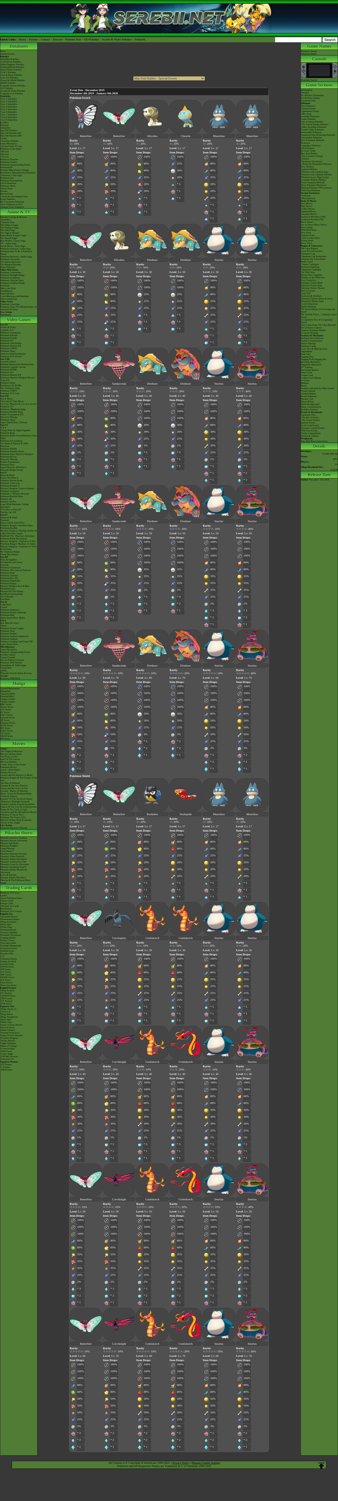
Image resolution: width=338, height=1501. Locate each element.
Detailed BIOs (7, 696)
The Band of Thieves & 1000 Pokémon (14, 444)
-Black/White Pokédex (11, 69)
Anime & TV (19, 212)
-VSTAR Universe (9, 1056)
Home (22, 39)
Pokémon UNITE (8, 348)
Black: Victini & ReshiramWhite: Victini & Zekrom (16, 794)
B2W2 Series (6, 730)
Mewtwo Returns (8, 762)
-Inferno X (5, 1011)
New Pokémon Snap (10, 388)
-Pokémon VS (7, 1059)
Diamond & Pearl (8, 517)
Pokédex (305, 92)
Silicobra (152, 136)
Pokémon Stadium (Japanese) (14, 636)
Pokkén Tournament (9, 462)
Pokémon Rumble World (12, 451)
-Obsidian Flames (8, 958)
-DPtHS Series (7, 977)
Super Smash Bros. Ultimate (13, 422)
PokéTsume (5, 314)
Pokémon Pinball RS (10, 580)
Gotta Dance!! (7, 851)
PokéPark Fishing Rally (11, 594)
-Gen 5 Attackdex (8, 109)
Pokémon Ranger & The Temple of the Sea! (18, 779)
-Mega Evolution (8, 922)
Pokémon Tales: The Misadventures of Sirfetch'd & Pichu (18, 308)
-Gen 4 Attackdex (8, 106)
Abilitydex (5, 127)
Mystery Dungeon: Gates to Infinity (17, 488)
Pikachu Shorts (18, 832)
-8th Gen (4, 154)
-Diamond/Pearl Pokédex (12, 67)
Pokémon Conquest (9, 491)
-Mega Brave (6, 1014)
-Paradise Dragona (9, 1038)
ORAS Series (6, 736)
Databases (19, 46)
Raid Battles (6, 908)
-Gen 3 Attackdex (8, 104)
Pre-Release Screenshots (312, 95)
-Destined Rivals (8, 929)
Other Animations (8, 299)
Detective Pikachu (9, 417)
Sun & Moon (6, 398)
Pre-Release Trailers (310, 98)
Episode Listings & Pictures (13, 217)
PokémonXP (6, 167)
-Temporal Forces (8, 948)
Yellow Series (6, 707)
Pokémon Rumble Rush (11, 411)
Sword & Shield (8, 361)
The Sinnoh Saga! (8, 238)
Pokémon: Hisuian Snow (12, 280)
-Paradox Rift (6, 953)
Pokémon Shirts (7, 186)
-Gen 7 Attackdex (8, 114)
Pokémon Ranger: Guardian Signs (16, 525)
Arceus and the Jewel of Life (14, 788)
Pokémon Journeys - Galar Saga (15, 248)
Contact (45, 39)
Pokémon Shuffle (8, 448)
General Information (10, 688)
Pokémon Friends (8, 338)
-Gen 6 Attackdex (8, 112)
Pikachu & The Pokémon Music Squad (15, 881)
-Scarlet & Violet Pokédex (12, 90)
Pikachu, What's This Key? (13, 877)
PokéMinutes (6, 291)
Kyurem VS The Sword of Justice (16, 798)
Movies (18, 743)
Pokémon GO (6, 340)
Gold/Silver (5, 604)
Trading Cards (19, 887)
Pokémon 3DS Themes (11, 662)
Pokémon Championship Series (15, 164)
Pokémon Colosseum (10, 567)
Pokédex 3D (6, 499)
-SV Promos (6, 993)
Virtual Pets (5, 668)
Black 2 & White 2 (9, 477)
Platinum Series (7, 722)
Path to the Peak (8, 288)
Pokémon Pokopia (9, 335)
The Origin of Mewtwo (11, 751)
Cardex (3, 138)
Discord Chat (6, 193)
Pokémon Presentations (11, 180)
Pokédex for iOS (8, 512)
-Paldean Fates (7, 951)
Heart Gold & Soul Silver (12, 522)
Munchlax (219, 136)
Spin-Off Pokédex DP (10, 133)
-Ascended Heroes (9, 916)
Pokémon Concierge (10, 304)
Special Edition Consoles (12, 660)
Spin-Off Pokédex (8, 130)
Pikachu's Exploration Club (13, 861)
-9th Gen (4, 151)
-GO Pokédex (6, 88)
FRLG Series (6, 715)
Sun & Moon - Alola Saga (12, 246)
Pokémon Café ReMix (11, 343)
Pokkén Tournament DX (12, 414)
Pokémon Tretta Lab (10, 483)
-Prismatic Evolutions (10, 935)
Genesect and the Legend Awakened (17, 804)
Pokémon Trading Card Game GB (16, 641)
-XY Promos (6, 1001)
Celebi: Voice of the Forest (13, 764)
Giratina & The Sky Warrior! (14, 785)
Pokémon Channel (9, 575)
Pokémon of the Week (10, 149)
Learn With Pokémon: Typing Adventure (14, 505)
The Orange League (9, 227)
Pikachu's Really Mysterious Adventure (13, 871)
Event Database (7, 199)
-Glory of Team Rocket (11, 1024)
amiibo (3, 670)
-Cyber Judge (6, 1053)
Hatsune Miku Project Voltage (14, 170)
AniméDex (5, 219)
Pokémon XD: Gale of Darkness (15, 570)
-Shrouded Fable (8, 943)
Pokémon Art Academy (11, 441)
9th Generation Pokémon (12, 201)
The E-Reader (6, 596)
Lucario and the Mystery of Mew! (16, 775)
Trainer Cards (6, 900)
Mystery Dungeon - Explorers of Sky (18, 541)
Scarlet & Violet (8, 327)
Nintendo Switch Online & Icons (16, 673)
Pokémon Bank (7, 433)
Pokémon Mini (7, 615)
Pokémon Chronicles (10, 259)
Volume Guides (7, 701)
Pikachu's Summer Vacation (13, 838)
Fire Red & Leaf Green (11, 562)
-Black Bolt (5, 924)
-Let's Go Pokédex (9, 77)
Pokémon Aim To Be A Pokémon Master (16, 252)
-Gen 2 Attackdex (8, 101)
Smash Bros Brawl (9, 554)
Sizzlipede (186, 814)
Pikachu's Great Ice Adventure (14, 864)
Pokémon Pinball (8, 633)
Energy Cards (6, 903)
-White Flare (6, 927)
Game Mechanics (8, 143)
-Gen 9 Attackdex (8, 120)
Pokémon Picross (8, 456)
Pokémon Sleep (7, 351)
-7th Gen (4, 156)
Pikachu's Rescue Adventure (13, 840)
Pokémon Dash (7, 573)
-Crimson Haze (7, 1048)
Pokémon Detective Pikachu (13, 828)
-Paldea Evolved (8, 961)
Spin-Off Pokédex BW (11, 135)
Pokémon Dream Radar (11, 480)
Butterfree (86, 136)
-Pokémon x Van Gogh (11, 175)
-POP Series (6, 1003)
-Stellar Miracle (7, 1040)
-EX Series (5, 980)
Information (306, 90)
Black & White (7, 475)
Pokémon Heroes (8, 767)
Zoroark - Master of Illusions (14, 791)
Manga (18, 683)
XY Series (5, 733)
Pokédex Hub (73, 39)
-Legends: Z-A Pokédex (11, 93)
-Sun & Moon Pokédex (11, 75)
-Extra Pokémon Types (11, 898)
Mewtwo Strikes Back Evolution (15, 820)
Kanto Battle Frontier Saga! (13, 235)
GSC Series (5, 709)
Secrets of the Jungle (10, 822)
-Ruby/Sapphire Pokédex (12, 64)
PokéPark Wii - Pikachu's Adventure (17, 536)
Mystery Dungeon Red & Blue (15, 586)
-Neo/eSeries (6, 982)
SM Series (5, 738)
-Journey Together (8, 932)
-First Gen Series (8, 985)
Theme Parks (6, 188)
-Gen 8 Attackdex (8, 117)
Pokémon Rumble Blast (11, 496)
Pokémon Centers (8, 162)
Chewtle (186, 136)
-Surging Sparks (8, 937)
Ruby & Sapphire (8, 559)
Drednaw (152, 259)
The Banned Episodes (10, 264)
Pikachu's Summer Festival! (13, 853)
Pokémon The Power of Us (13, 817)
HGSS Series (6, 725)
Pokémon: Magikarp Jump (13, 409)
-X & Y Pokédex (8, 72)
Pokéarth (140, 39)
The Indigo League (9, 225)
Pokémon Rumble (8, 528)
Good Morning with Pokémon (14, 296)
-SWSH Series (7, 966)
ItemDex (4, 122)
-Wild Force (6, 1051)
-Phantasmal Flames (10, 919)
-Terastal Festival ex (10, 1032)
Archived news (7, 54)
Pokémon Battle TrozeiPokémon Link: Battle (18, 437)
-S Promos (5, 1067)
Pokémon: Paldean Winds (12, 283)
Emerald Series (7, 717)
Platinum (4, 520)
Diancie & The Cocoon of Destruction (18, 806)
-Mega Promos (7, 990)
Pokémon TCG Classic (11, 911)
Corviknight (119, 1061)
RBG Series (6, 704)
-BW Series (5, 974)
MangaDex (5, 691)
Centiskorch (152, 938)
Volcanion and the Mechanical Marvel (18, 812)
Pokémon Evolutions (10, 277)
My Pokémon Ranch (10, 551)
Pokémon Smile (7, 382)
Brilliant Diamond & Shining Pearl (17, 364)
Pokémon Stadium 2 (10, 609)
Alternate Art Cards (9, 906)
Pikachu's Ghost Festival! (12, 856)
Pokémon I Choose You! (12, 814)
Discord (57, 39)
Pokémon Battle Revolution (13, 538)
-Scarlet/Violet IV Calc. (11, 146)
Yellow (3, 625)
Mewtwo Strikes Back (10, 754)
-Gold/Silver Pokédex (10, 61)
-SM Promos (6, 998)
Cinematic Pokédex (9, 141)
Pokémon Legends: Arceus (13, 367)
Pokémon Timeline (9, 159)
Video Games (19, 319)
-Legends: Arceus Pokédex (13, 85)
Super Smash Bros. (9, 644)
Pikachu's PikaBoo (9, 845)
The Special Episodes (10, 262)
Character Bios (7, 222)
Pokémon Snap (7, 631)
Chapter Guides (7, 699)
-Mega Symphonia (9, 1017)
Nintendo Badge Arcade (11, 470)
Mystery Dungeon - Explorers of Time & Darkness (18, 547)
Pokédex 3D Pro (8, 501)
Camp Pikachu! (7, 848)
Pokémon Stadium (9, 639)
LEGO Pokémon (8, 183)
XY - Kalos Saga (8, 243)
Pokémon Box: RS (9, 578)
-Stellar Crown (7, 940)
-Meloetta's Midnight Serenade (15, 801)
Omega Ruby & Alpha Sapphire (15, 430)
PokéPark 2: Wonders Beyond (14, 493)
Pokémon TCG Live (10, 393)
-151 (2, 956)
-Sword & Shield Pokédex (12, 80)
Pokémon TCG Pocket (11, 356)
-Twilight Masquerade (10, 945)
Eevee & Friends (8, 875)
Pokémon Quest (7, 419)
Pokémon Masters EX (10, 345)
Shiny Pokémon (7, 267)
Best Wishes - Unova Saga (12, 240)
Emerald (4, 565)
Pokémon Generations (10, 272)
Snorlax (218, 259)
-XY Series (5, 972)
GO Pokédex (91, 39)
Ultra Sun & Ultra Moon (12, 401)
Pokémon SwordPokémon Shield (309, 52)
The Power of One (9, 756)
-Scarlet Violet (7, 964)
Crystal (3, 607)
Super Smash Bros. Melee (12, 617)
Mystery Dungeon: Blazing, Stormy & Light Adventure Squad (18, 532)
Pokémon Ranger (8, 583)
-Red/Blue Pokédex (9, 59)
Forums (33, 39)
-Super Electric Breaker (11, 1035)
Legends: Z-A (6, 330)
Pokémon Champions (10, 332)
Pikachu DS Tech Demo (11, 591)
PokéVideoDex (7, 293)
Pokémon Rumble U (10, 485)
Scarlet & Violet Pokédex (117, 39)
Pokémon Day (7, 178)
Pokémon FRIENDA (10, 678)
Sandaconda (119, 383)
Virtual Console (7, 657)
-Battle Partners (7, 1030)
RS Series (5, 712)
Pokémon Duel (7, 464)
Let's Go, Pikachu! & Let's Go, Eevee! (18, 404)
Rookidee (152, 814)
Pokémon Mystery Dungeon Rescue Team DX (17, 378)
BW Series (5, 728)
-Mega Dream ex (8, 1009)
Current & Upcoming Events (14, 196)
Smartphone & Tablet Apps (13, 665)
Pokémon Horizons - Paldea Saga (16, 256)
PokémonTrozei (7, 588)
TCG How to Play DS (10, 509)
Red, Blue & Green (9, 623)
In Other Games (7, 654)
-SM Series (5, 969)
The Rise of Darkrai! (10, 783)
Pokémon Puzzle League (12, 628)
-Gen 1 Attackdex (8, 98)
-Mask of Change (8, 1046)
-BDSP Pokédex (8, 83)
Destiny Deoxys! (8, 772)
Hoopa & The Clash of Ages (13, 809)
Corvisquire (119, 938)
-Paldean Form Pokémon (12, 207)
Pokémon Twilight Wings (12, 275)
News (3, 51)
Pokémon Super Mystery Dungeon (16, 454)
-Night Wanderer (8, 1043)
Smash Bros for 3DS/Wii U (13, 467)
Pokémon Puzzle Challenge (13, 612)
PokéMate (5, 599)
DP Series (5, 720)
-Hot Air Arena (7, 1027)
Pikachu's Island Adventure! (13, 859)
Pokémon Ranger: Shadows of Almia (18, 543)
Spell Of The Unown (10, 759)
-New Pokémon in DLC (11, 204)
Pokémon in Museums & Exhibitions (18, 172)
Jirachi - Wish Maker (10, 769)
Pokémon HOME (8, 369)
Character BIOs (7, 693)
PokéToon (5, 285)
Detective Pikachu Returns (13, 353)
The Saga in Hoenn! (9, 233)
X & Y (3, 427)
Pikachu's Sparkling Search (13, 867)
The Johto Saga (7, 230)
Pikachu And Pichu (9, 843)
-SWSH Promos (8, 995)
